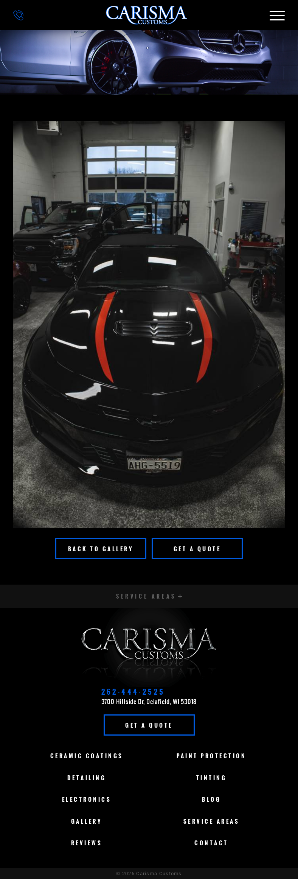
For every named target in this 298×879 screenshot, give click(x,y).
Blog (211, 799)
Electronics (87, 799)
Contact (211, 843)
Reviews (86, 843)
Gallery (86, 821)
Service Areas (211, 821)
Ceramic (86, 755)
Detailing (86, 777)
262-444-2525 (133, 692)
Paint (211, 755)
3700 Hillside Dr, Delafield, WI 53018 (149, 701)
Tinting (211, 777)
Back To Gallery (101, 549)
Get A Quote (197, 549)
